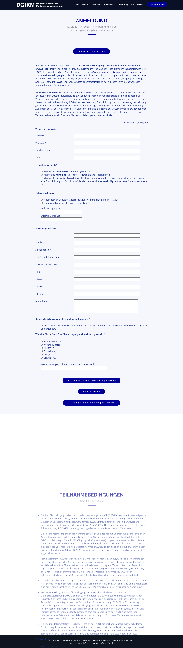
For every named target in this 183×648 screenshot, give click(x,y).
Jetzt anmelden (157, 4)
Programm (96, 4)
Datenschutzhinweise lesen (91, 56)
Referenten (109, 4)
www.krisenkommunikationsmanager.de (122, 77)
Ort (132, 4)
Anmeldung (122, 4)
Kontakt (140, 4)
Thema (85, 4)
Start (76, 4)
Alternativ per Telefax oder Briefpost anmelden (92, 408)
